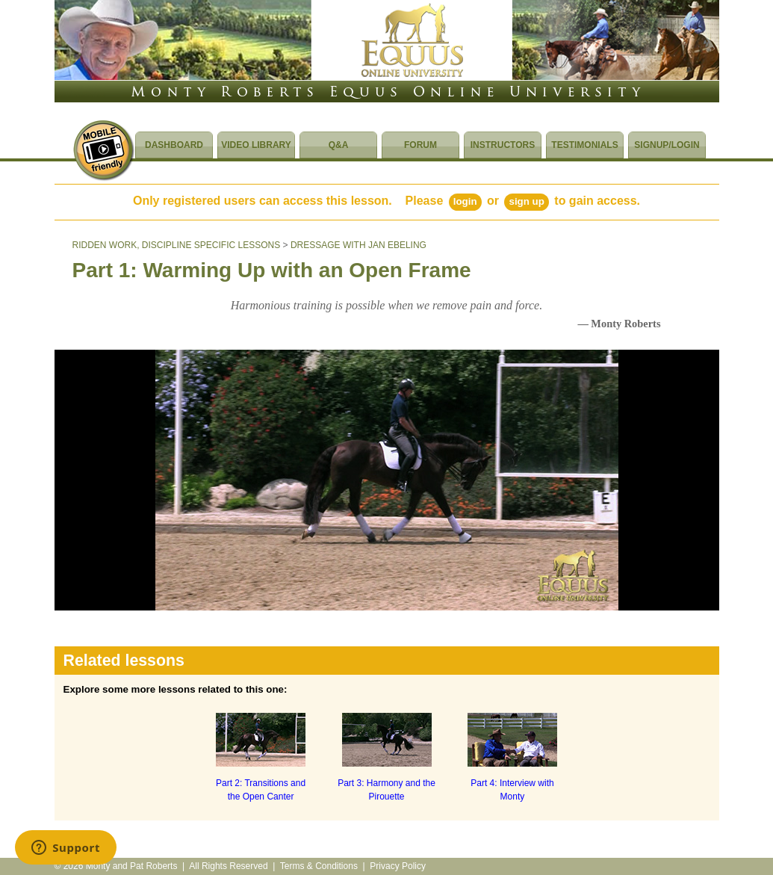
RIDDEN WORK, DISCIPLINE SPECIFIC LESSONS (176, 245)
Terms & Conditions (319, 866)
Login (465, 201)
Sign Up (526, 201)
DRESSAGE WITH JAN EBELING (358, 245)
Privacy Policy (398, 866)
